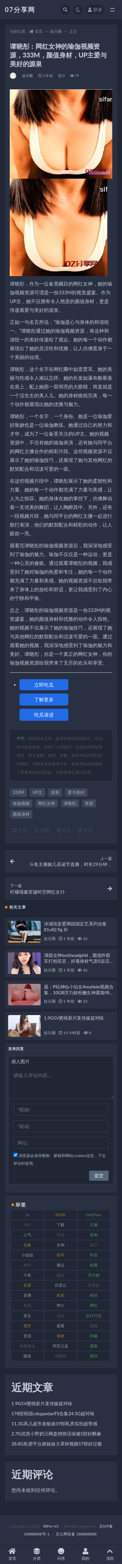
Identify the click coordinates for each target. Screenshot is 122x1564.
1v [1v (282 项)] (27, 1214)
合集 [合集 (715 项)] (27, 1244)
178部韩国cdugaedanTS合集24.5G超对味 (52, 1413)
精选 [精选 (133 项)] (27, 1305)
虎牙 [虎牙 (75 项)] (27, 1325)
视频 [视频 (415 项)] (94, 1325)
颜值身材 (21, 814)
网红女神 (46, 803)
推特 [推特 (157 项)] (27, 1265)
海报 (64, 830)
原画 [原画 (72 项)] (94, 1234)
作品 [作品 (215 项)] (60, 1234)
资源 (89, 803)
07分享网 (20, 9)
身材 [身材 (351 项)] (60, 1335)
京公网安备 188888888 (76, 1534)
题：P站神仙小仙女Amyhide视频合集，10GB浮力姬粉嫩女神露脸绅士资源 (79, 992)
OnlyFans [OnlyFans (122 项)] (94, 1214)
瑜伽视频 (21, 803)
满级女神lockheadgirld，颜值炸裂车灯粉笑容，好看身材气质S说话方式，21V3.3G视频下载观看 (79, 961)
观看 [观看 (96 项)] (60, 1325)
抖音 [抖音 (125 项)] (94, 1254)
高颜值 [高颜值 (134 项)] (60, 1356)
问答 (61, 1554)
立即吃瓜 (44, 685)
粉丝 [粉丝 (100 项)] (94, 1295)
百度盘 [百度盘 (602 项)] (94, 1285)
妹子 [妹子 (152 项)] (94, 1244)
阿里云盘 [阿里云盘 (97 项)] (60, 1345)
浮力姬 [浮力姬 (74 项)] (94, 1275)
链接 (85, 830)
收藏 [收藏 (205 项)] (94, 1265)
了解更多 (44, 699)
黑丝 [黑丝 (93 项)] (94, 1356)
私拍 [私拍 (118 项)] (60, 1295)
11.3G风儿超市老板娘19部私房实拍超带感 (54, 1423)
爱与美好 (76, 792)
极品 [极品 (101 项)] (60, 1275)
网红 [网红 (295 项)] (94, 1305)
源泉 (55, 792)
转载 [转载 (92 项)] (94, 1335)
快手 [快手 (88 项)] (60, 1254)
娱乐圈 (56, 31)
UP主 (37, 792)
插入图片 (20, 1061)
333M (18, 792)
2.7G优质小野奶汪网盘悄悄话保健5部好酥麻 (56, 1433)
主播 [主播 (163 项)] (94, 1224)
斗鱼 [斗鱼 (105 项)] (27, 1275)
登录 (95, 9)
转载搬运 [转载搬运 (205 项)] (27, 1345)
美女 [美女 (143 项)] (27, 1315)
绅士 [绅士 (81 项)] (60, 1305)
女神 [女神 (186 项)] (60, 1244)
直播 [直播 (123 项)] (27, 1295)
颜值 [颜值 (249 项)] (27, 1356)
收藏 (41, 830)
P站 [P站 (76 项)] (27, 1224)
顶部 (110, 1554)
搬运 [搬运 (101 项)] (60, 1265)
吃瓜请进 (44, 715)
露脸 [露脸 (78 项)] (94, 1345)
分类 (36, 1554)
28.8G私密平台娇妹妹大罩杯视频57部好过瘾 (56, 1443)
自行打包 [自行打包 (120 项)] (94, 1315)
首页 (39, 31)
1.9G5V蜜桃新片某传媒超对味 (74, 1018)
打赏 (20, 830)
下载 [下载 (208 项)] (60, 1224)
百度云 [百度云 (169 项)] (60, 1285)
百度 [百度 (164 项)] (27, 1285)
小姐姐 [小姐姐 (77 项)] (27, 1254)
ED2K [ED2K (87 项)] (60, 1214)
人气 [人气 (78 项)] (27, 1234)
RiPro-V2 (51, 1526)
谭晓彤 (69, 803)
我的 (85, 1554)
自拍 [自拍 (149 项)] (60, 1315)
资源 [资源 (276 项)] (27, 1335)
